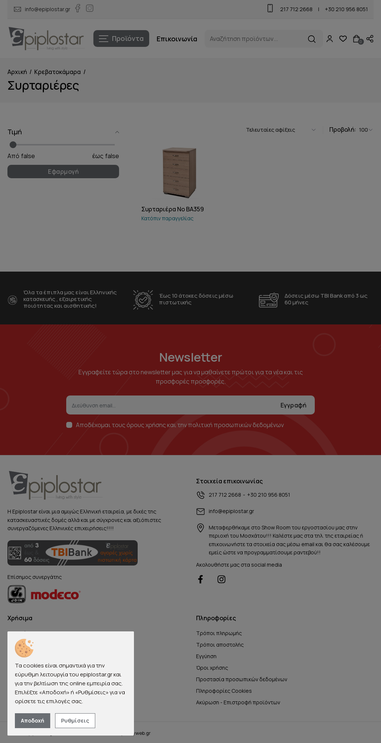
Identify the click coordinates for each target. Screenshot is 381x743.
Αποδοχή (32, 720)
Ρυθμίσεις (75, 720)
